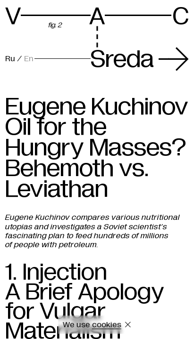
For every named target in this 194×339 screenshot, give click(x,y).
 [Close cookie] (128, 325)
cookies (106, 325)
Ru (10, 59)
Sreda (140, 59)
